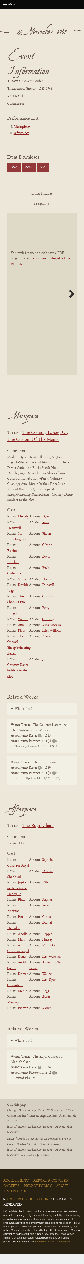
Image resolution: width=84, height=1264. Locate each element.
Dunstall (48, 595)
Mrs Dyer (49, 990)
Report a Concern (51, 1191)
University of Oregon (28, 1209)
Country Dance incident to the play (17, 680)
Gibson (47, 555)
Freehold (13, 561)
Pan (20, 927)
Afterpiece (21, 133)
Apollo (23, 944)
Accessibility (16, 1191)
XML (29, 167)
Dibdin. (47, 881)
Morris (47, 1018)
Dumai (47, 933)
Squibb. (47, 870)
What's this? (23, 719)
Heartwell (14, 538)
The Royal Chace (38, 836)
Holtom (48, 589)
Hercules (13, 938)
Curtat (46, 927)
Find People (14, 1201)
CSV (43, 167)
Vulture (23, 629)
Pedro (46, 915)
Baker (46, 646)
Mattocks (48, 955)
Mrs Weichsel (51, 967)
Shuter (46, 544)
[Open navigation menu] (5, 4)
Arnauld (47, 972)
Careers (11, 1196)
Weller (46, 984)
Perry (46, 618)
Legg (45, 1001)
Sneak (22, 589)
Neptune (13, 921)
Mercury (13, 1012)
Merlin (22, 1001)
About (62, 1196)
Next (70, 303)
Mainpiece (22, 127)
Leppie (47, 944)
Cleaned (28, 214)
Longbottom (16, 624)
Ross (45, 532)
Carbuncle (14, 583)
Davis (46, 566)
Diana (22, 967)
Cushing (48, 629)
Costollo (48, 606)
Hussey (47, 950)
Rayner (47, 910)
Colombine (15, 995)
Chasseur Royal (18, 875)
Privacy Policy (38, 1196)
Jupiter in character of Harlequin (17, 898)
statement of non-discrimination (52, 1251)
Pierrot (23, 1018)
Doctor (23, 984)
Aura (21, 635)
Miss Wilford (51, 640)
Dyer (45, 527)
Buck (45, 578)
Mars (21, 950)
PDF (28, 204)
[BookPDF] (42, 304)
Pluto (22, 910)
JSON (14, 167)
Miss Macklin (51, 635)
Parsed (53, 214)
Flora (21, 640)
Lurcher (13, 572)
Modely (23, 527)
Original (53, 204)
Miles (46, 893)
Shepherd (14, 887)
